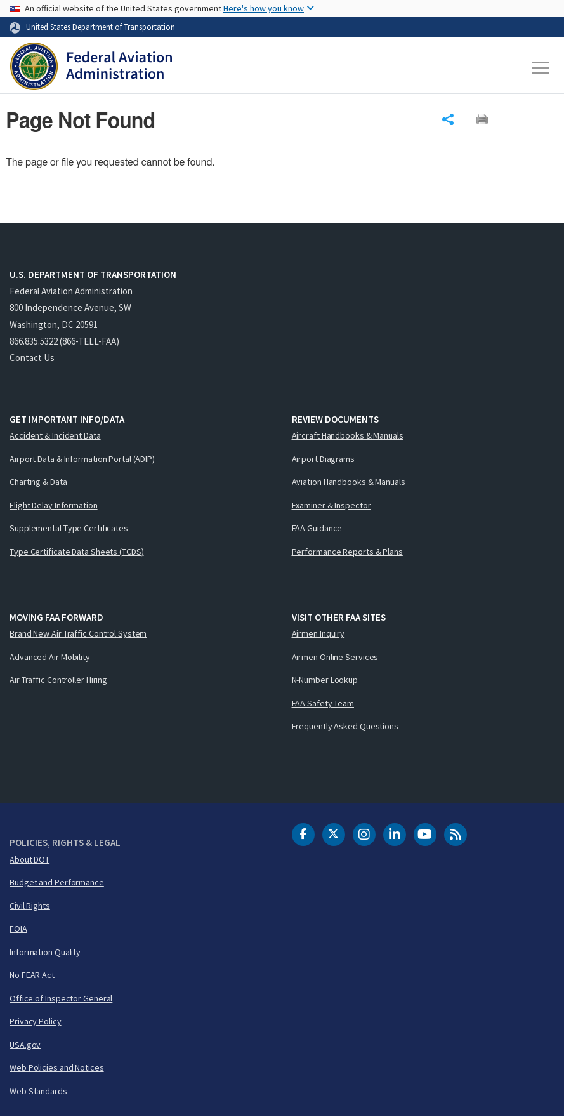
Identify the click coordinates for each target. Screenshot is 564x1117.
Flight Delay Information (54, 505)
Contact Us (32, 358)
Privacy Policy (36, 1021)
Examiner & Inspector (331, 505)
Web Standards (38, 1091)
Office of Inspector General (61, 998)
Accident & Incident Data (55, 435)
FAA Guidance (317, 528)
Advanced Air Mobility (50, 657)
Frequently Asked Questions (345, 726)
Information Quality (45, 952)
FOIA (18, 928)
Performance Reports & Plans (347, 551)
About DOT (29, 859)
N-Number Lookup (325, 679)
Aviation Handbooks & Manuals (348, 481)
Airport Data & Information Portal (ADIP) (82, 459)
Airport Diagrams (323, 459)
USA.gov (25, 1044)
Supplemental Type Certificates (69, 528)
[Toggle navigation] (541, 68)
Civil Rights (30, 905)
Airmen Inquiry (318, 633)
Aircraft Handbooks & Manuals (347, 435)
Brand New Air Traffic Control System (78, 633)
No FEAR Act (32, 975)
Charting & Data (38, 481)
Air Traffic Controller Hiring (58, 679)
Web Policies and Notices (57, 1067)
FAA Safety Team (323, 703)
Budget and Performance (57, 882)
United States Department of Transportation (100, 27)
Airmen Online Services (335, 657)
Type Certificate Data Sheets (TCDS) (77, 551)
